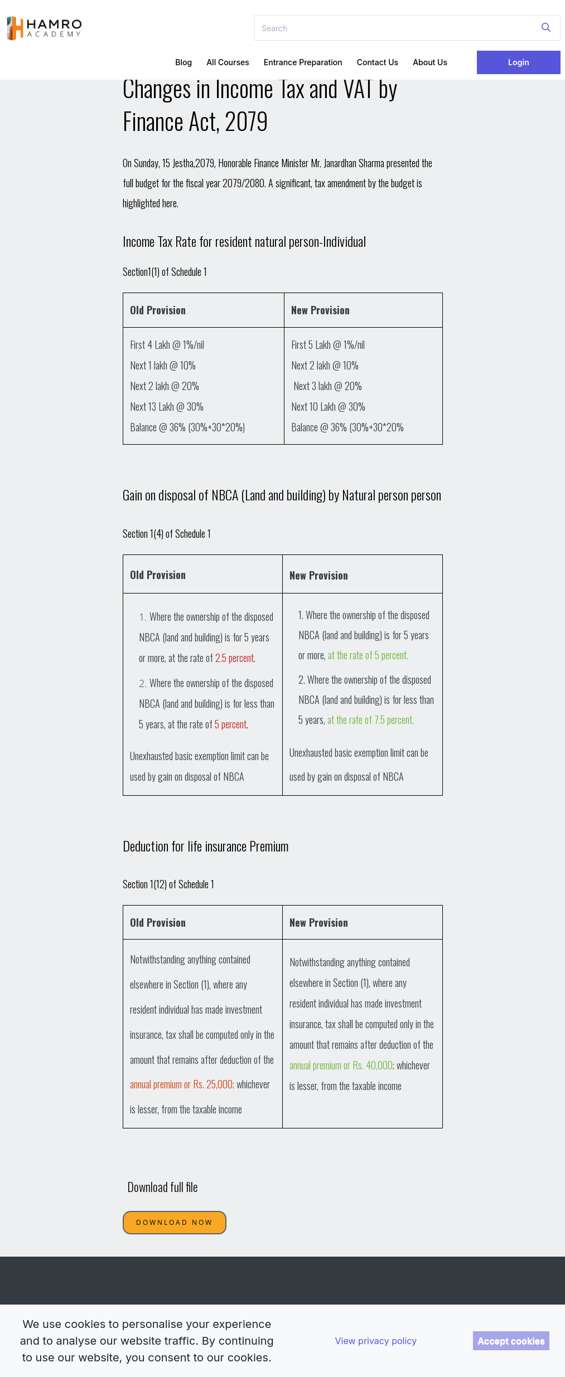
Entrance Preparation (303, 62)
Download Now (174, 1222)
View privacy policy (376, 1340)
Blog (183, 62)
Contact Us (377, 62)
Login (518, 62)
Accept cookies (511, 1340)
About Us (430, 62)
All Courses (227, 62)
